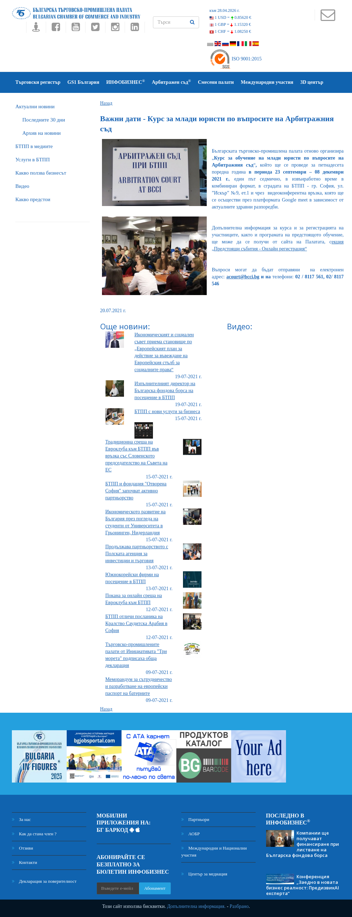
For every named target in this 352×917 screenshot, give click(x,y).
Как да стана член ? (34, 833)
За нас (21, 819)
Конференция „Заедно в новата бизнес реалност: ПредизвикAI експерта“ (302, 884)
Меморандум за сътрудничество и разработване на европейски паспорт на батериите (138, 686)
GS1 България (83, 82)
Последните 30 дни (43, 120)
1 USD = (230, 17)
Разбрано (239, 906)
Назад (106, 103)
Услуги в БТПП (32, 159)
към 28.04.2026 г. (225, 10)
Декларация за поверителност (44, 881)
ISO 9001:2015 (236, 58)
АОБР (190, 833)
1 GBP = (230, 24)
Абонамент (155, 888)
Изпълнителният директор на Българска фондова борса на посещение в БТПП (164, 390)
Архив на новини (41, 133)
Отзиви (22, 848)
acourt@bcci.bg (242, 276)
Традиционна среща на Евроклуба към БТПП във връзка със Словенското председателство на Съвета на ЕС (136, 455)
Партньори (195, 819)
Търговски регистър (37, 82)
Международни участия (267, 82)
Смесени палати (216, 82)
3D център (311, 82)
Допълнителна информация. (196, 906)
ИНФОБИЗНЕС (125, 82)
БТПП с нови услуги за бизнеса (167, 411)
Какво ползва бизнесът (40, 173)
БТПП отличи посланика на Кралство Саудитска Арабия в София (136, 623)
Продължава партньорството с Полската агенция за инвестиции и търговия (136, 553)
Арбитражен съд (171, 82)
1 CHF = (230, 31)
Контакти (24, 862)
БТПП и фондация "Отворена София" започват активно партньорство (136, 490)
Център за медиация (204, 873)
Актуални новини (34, 106)
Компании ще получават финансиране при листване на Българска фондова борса (302, 844)
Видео (22, 186)
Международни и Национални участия (214, 851)
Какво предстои (32, 199)
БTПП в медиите (34, 146)
